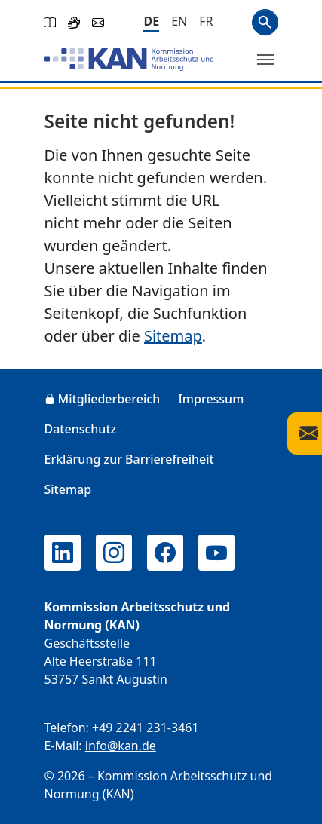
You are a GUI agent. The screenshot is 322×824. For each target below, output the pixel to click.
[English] (179, 21)
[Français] (206, 21)
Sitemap (173, 336)
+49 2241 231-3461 (145, 727)
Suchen (265, 22)
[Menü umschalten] (265, 59)
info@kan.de (120, 745)
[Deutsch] (151, 22)
